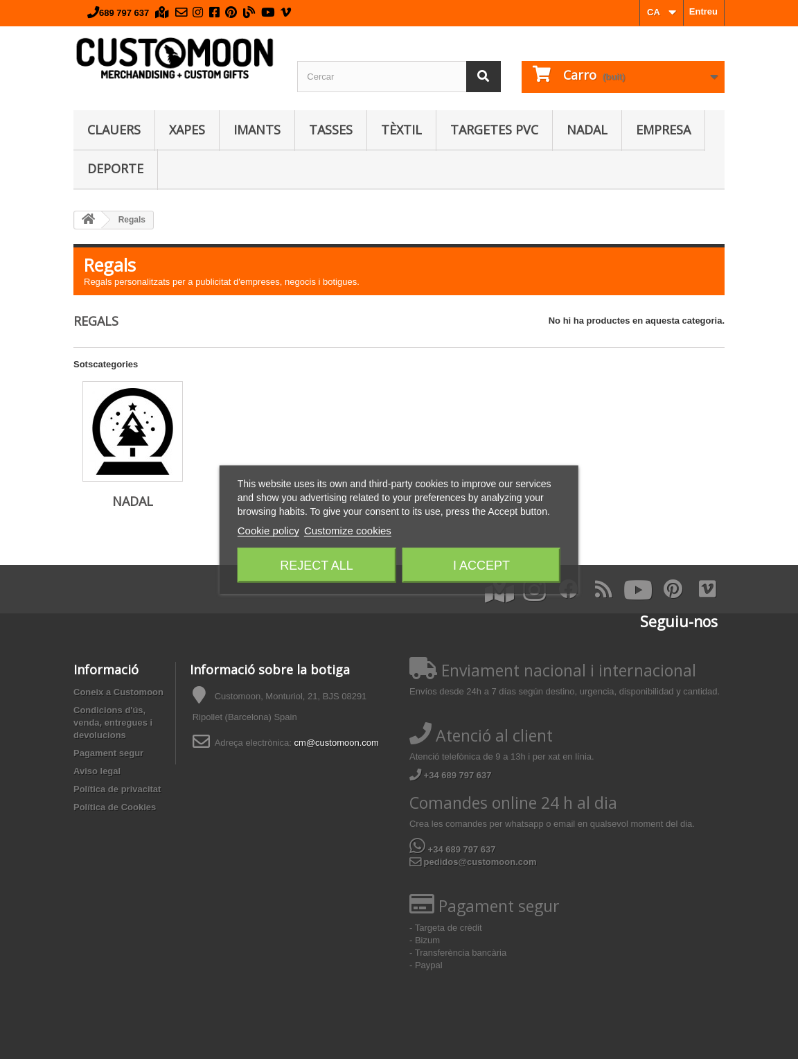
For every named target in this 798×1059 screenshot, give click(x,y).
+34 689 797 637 (450, 775)
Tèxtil (401, 129)
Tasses (331, 129)
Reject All (316, 565)
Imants (257, 129)
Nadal (587, 129)
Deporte (115, 168)
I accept (481, 565)
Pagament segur (108, 753)
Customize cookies (347, 530)
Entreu (703, 11)
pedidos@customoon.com (473, 862)
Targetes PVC (494, 129)
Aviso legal (97, 771)
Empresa (663, 129)
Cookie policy (268, 530)
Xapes (187, 129)
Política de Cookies (114, 807)
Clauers (114, 129)
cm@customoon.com (336, 742)
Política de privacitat (117, 789)
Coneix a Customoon (118, 692)
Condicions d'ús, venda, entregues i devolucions (112, 722)
